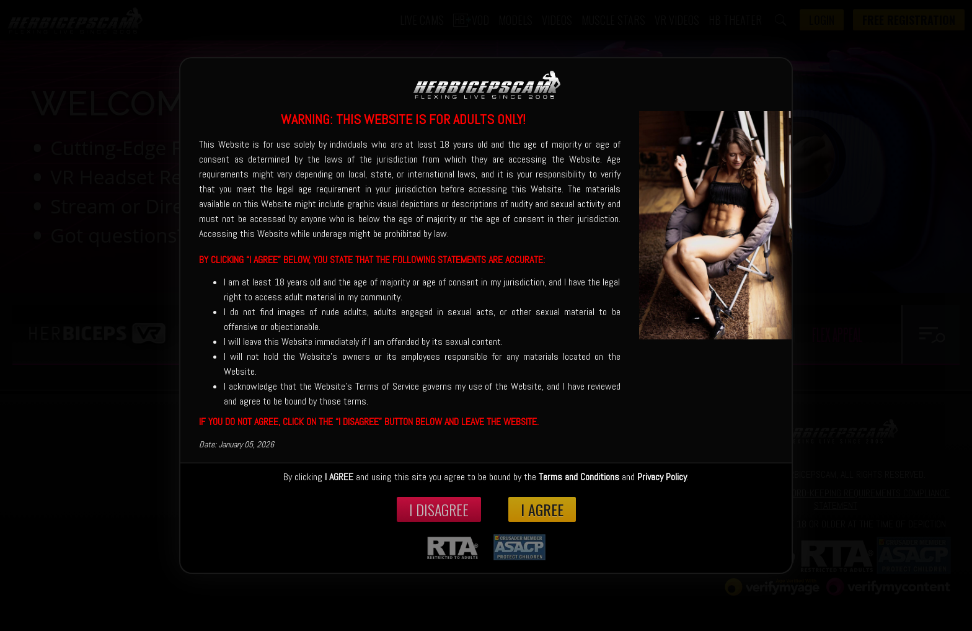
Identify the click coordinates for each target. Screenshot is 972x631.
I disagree (439, 509)
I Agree (542, 509)
